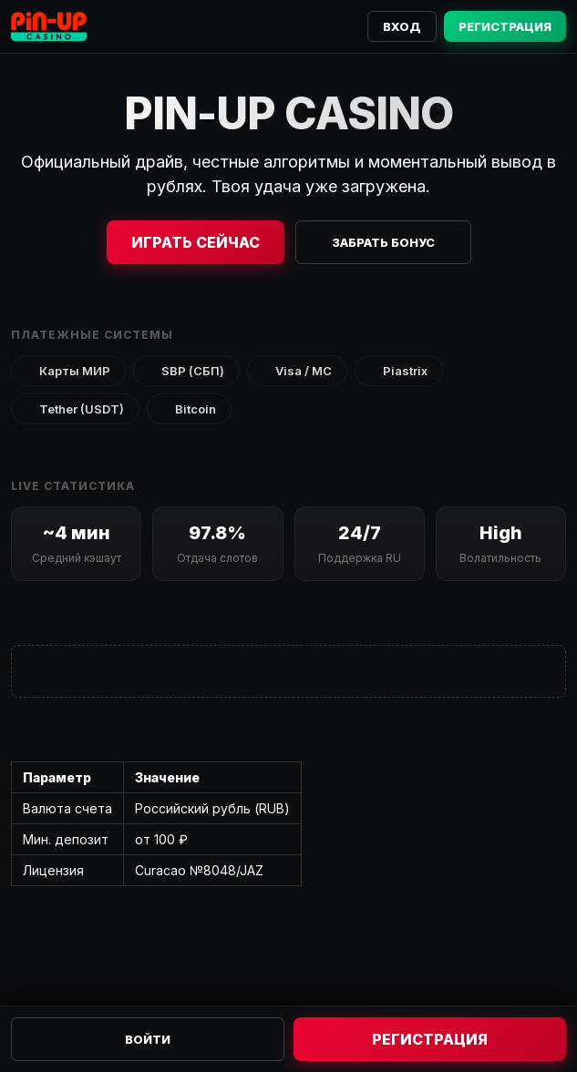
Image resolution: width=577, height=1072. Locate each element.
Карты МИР (68, 370)
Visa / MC (297, 370)
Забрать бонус (383, 242)
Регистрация (505, 26)
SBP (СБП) (186, 370)
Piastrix (399, 370)
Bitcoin (189, 409)
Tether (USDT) (75, 409)
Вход (402, 26)
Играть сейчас (195, 242)
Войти (147, 1039)
